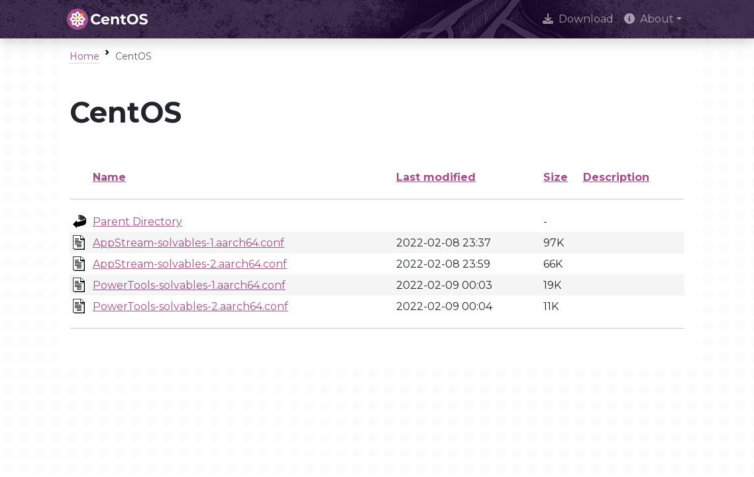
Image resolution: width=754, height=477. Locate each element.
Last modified (436, 177)
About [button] (649, 19)
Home (84, 56)
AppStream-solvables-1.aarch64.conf (188, 243)
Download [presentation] (578, 19)
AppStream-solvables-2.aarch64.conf (190, 264)
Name (109, 177)
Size (555, 177)
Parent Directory (137, 221)
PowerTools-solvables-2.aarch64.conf (190, 306)
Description (616, 177)
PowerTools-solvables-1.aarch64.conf (189, 285)
